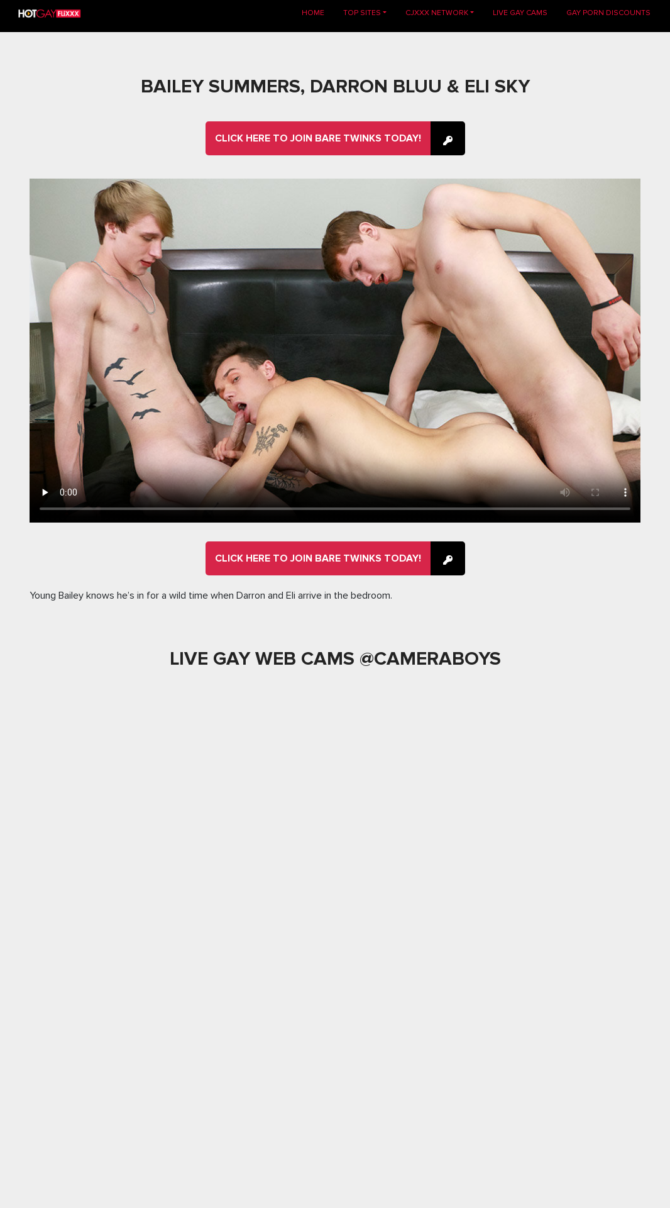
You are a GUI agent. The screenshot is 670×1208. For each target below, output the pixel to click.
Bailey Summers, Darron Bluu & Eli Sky (335, 86)
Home (318, 12)
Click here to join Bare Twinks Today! (318, 138)
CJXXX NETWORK (436, 13)
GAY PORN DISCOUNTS (608, 13)
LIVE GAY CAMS (520, 13)
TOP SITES (362, 13)
